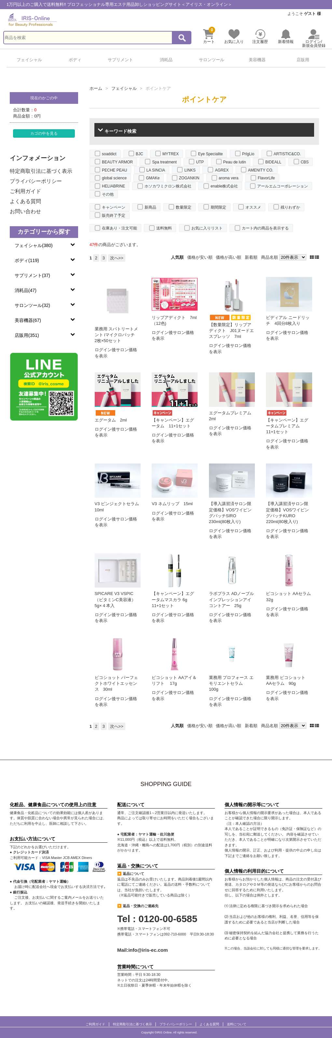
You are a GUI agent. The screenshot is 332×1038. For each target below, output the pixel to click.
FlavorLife (266, 178)
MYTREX (170, 154)
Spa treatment (164, 162)
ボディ (75, 59)
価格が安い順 (200, 257)
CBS (305, 162)
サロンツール (211, 59)
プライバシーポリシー (36, 181)
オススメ (253, 207)
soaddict (109, 154)
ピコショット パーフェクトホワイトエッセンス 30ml (116, 683)
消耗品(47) (25, 290)
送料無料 (164, 228)
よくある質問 (25, 201)
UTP (200, 162)
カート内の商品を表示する (265, 228)
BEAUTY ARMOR (117, 162)
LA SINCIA (155, 170)
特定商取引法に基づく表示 (41, 171)
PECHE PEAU (114, 170)
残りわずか (290, 207)
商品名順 (269, 257)
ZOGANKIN (189, 178)
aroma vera (229, 178)
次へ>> (116, 258)
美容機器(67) (28, 320)
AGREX (221, 170)
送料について (236, 1024)
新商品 (150, 207)
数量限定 (183, 207)
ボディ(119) (27, 260)
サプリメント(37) (32, 275)
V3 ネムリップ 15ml (172, 503)
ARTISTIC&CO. (287, 154)
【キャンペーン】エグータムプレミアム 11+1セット (287, 426)
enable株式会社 (224, 186)
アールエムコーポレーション (282, 186)
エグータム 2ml (111, 420)
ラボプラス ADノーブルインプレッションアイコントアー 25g (231, 599)
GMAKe (152, 178)
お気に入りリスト (207, 228)
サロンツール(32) (32, 305)
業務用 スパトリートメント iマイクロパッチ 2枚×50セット (117, 334)
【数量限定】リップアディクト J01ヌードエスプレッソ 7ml (231, 330)
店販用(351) (27, 335)
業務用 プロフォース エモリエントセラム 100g (231, 683)
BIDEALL (273, 162)
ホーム (96, 88)
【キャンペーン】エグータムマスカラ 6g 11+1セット (173, 599)
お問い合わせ (25, 211)
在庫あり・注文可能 (119, 228)
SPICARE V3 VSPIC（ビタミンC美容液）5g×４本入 (115, 599)
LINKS (190, 170)
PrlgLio (248, 154)
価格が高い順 (228, 257)
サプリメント (120, 59)
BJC (139, 154)
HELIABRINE (113, 186)
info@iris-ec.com (148, 950)
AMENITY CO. (260, 170)
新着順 (251, 257)
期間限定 (218, 207)
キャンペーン (113, 207)
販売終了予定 (113, 215)
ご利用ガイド (25, 191)
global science (114, 178)
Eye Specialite (210, 154)
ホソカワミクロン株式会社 (168, 186)
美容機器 (257, 59)
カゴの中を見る (44, 133)
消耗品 (166, 59)
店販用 (303, 59)
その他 (108, 194)
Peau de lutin (234, 162)
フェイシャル (29, 59)
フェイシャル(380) (34, 245)
